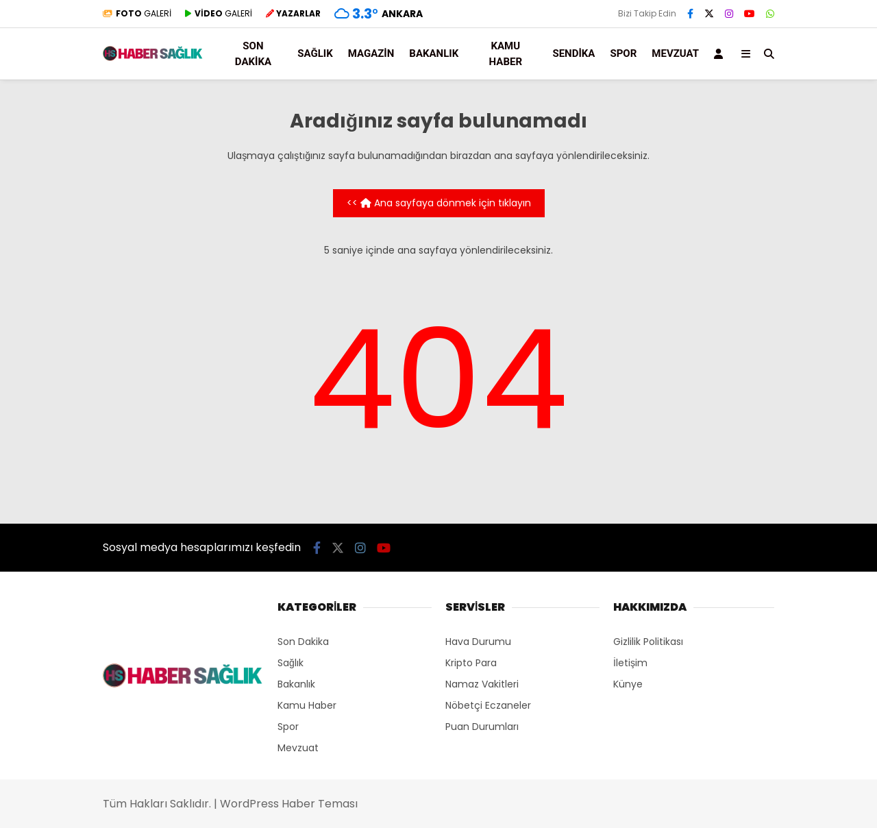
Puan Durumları (482, 726)
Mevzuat (675, 53)
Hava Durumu (478, 641)
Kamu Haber (505, 54)
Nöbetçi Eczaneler (488, 705)
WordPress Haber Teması (289, 804)
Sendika (573, 53)
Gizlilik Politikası (648, 641)
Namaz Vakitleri (482, 684)
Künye (628, 684)
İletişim (630, 663)
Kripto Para (471, 663)
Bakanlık (433, 53)
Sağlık (314, 53)
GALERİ (137, 13)
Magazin (371, 53)
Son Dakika (253, 54)
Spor (623, 53)
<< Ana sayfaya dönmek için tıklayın (439, 203)
